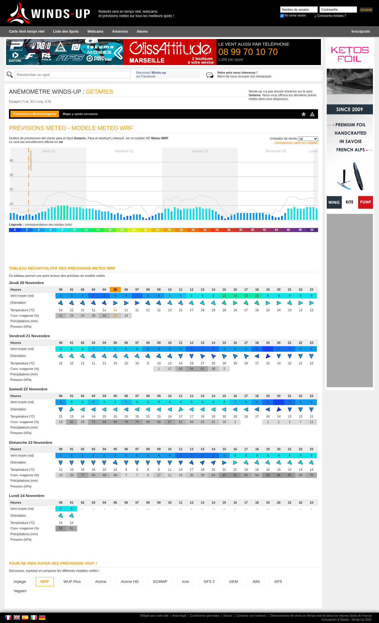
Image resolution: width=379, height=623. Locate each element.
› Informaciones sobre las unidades (295, 142)
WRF (44, 581)
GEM (233, 581)
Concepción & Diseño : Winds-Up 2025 (346, 619)
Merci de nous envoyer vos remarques (244, 74)
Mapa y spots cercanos (80, 114)
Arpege (20, 581)
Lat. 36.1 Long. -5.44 (37, 101)
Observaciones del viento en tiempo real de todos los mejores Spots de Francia (320, 615)
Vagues (20, 591)
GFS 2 (209, 581)
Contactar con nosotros (251, 615)
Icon (185, 581)
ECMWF (160, 581)
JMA (256, 581)
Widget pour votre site (154, 615)
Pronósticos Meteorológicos (34, 114)
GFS (278, 581)
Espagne (14, 101)
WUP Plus (72, 581)
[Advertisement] (350, 300)
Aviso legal (179, 615)
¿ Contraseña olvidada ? (330, 15)
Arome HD (130, 581)
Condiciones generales (205, 615)
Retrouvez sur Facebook (151, 74)
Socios (227, 615)
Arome (101, 581)
